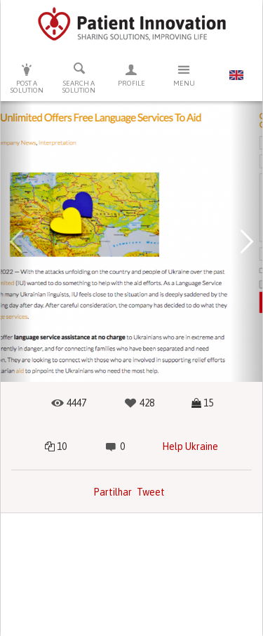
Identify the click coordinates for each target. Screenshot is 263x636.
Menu (184, 74)
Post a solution (27, 78)
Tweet (151, 492)
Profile (131, 74)
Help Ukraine (190, 446)
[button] (16, 241)
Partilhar (112, 492)
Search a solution (79, 78)
